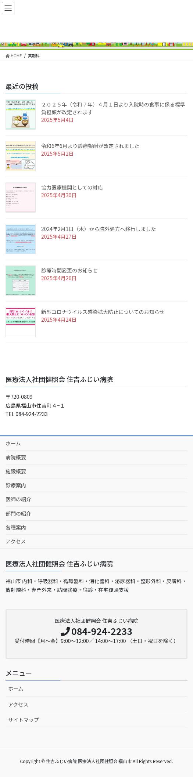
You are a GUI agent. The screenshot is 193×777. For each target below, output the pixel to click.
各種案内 (16, 527)
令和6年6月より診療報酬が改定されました (90, 145)
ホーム (13, 443)
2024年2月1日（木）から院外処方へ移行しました (98, 228)
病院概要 (16, 457)
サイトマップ (23, 719)
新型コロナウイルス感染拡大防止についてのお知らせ (102, 311)
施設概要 (16, 471)
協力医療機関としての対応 (72, 187)
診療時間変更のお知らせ (69, 270)
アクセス (16, 541)
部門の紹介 (18, 513)
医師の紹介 (18, 499)
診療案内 (16, 485)
